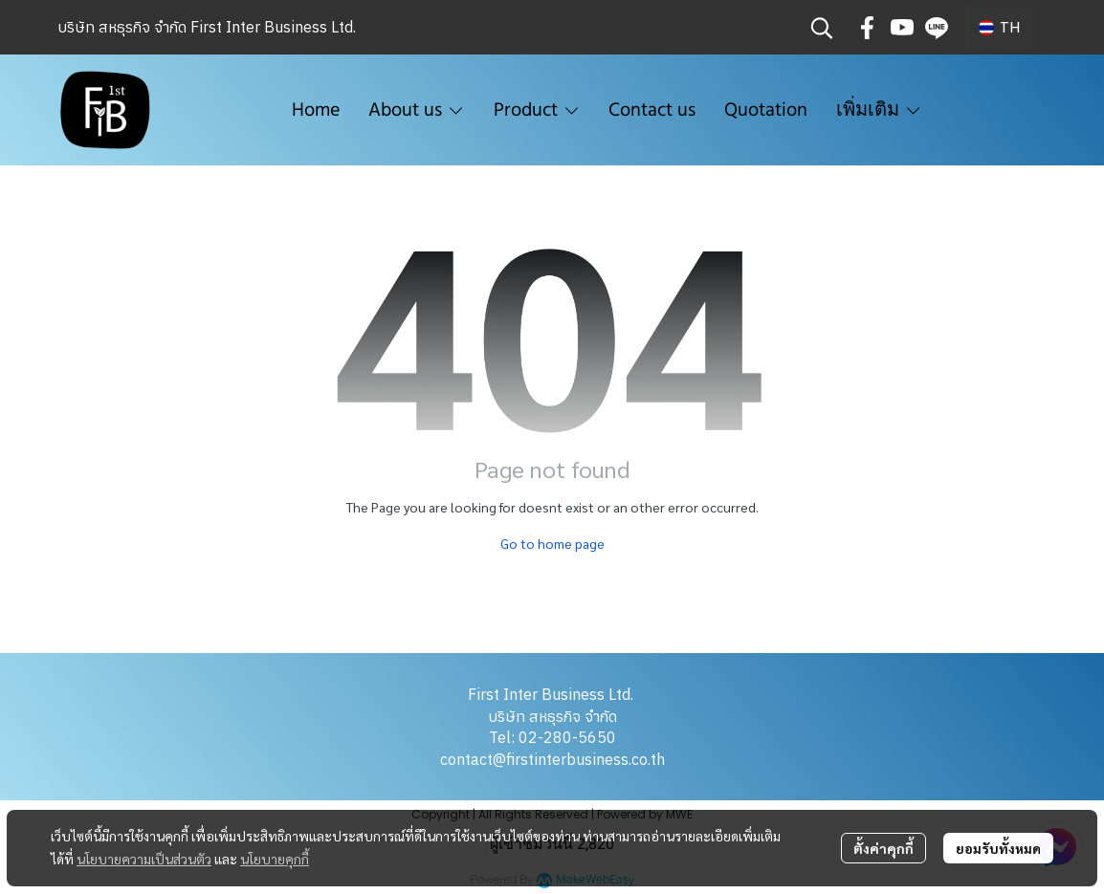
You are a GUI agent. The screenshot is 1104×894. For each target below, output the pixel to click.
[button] (822, 27)
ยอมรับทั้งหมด (998, 848)
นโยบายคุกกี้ (274, 858)
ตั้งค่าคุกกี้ (883, 848)
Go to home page (552, 543)
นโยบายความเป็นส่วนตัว (144, 858)
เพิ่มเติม (879, 110)
